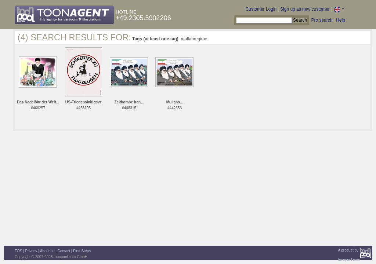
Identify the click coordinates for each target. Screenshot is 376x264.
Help (340, 20)
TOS (18, 251)
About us (47, 251)
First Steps (82, 251)
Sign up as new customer (305, 9)
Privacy (31, 251)
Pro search (321, 20)
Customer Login (261, 9)
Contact (64, 251)
